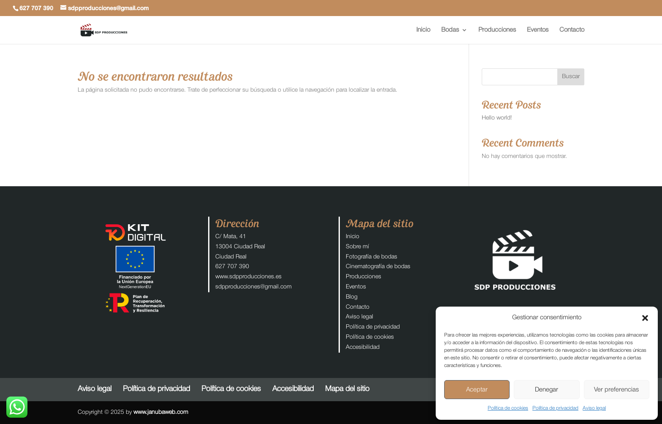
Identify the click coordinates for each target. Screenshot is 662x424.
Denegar (546, 390)
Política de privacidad (555, 408)
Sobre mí (357, 247)
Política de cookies (508, 408)
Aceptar (477, 390)
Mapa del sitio (347, 389)
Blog (352, 297)
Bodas (450, 30)
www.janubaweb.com (160, 412)
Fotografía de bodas (371, 257)
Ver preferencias (616, 390)
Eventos (537, 30)
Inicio (423, 30)
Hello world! (497, 118)
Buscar (571, 76)
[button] (645, 318)
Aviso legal (594, 408)
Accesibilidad (363, 347)
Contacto (571, 30)
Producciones (497, 30)
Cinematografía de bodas (378, 266)
